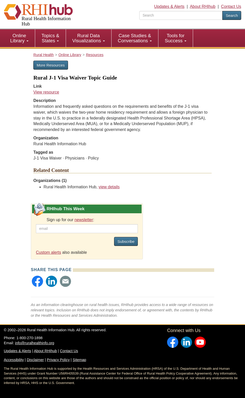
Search (232, 15)
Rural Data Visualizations (88, 38)
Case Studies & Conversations (135, 38)
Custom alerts (48, 252)
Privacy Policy (58, 360)
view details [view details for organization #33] (109, 187)
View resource (46, 92)
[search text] (181, 15)
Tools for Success (175, 38)
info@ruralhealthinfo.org (34, 343)
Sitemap (79, 360)
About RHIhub (202, 6)
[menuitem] (19, 38)
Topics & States (50, 38)
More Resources (51, 65)
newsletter (83, 220)
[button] (37, 281)
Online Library (19, 38)
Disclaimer (35, 360)
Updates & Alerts (169, 6)
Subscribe (125, 241)
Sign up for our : (70, 220)
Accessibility (14, 360)
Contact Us (231, 6)
